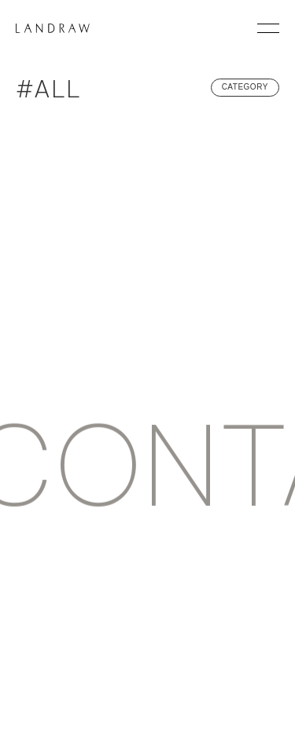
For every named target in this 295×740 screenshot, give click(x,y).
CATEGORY (245, 86)
